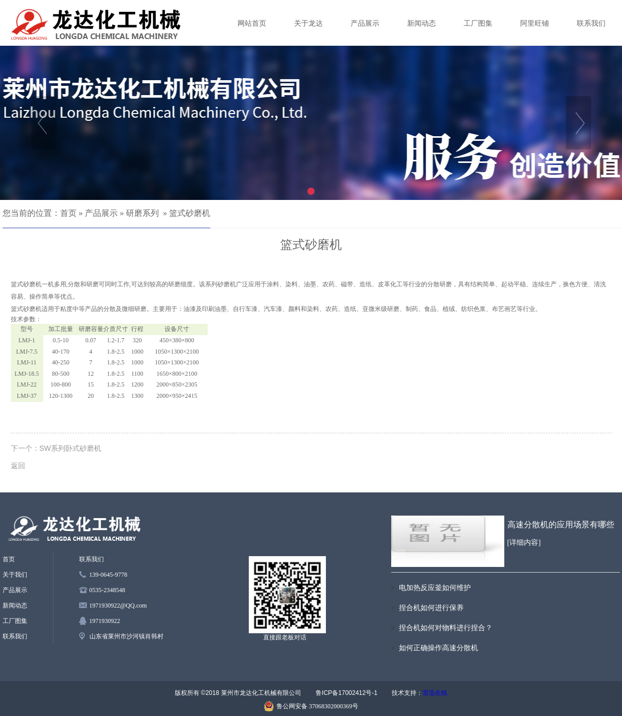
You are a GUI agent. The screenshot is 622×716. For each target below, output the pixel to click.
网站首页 (251, 23)
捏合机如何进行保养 (431, 608)
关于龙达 (308, 23)
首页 (68, 213)
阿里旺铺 (534, 23)
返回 (18, 466)
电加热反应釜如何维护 (435, 588)
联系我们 (591, 23)
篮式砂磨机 (189, 213)
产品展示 (365, 23)
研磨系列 (142, 213)
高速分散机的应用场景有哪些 (560, 524)
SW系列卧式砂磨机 (71, 448)
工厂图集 (478, 23)
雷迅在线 (435, 692)
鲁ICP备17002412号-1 (346, 692)
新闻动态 (421, 23)
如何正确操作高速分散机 (438, 648)
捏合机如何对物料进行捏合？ (445, 628)
